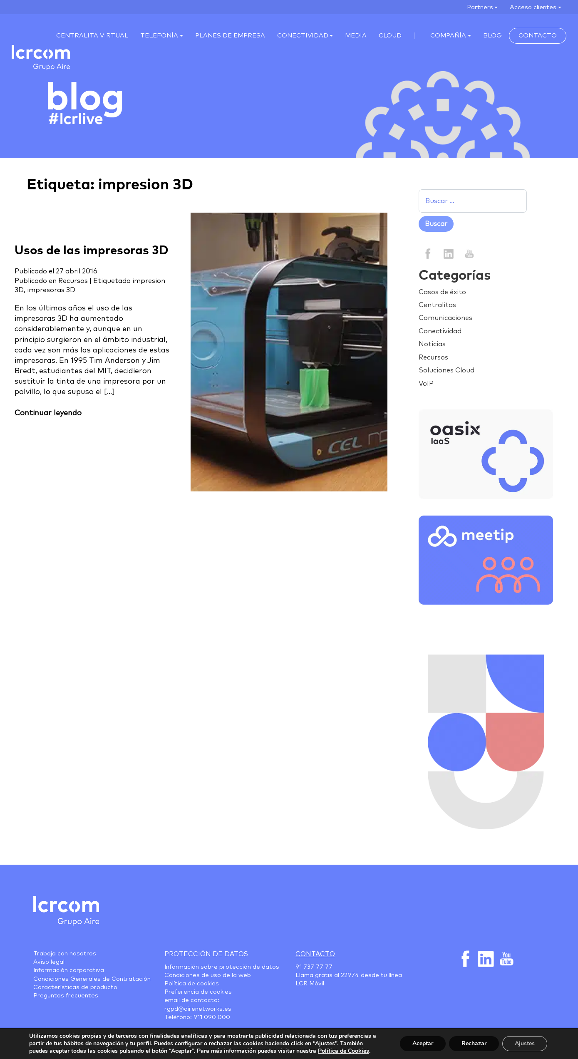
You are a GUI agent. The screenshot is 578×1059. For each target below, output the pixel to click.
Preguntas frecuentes (65, 996)
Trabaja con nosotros (64, 954)
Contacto (537, 35)
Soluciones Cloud (446, 370)
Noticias (432, 344)
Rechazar (473, 1043)
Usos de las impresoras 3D (92, 251)
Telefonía (159, 35)
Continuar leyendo (48, 413)
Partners (480, 7)
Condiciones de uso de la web (207, 975)
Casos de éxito (442, 292)
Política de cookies (191, 984)
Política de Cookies (343, 1051)
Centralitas (437, 305)
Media (356, 35)
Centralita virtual (92, 35)
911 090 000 (211, 1017)
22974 (350, 975)
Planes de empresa (230, 35)
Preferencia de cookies (198, 992)
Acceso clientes (533, 7)
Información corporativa (68, 970)
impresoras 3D (51, 290)
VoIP (426, 383)
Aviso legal (48, 962)
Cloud (390, 35)
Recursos (73, 281)
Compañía (448, 35)
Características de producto (75, 987)
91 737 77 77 (313, 967)
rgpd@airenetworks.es (197, 1009)
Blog (492, 35)
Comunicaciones (445, 318)
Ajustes (525, 1043)
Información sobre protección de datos (221, 967)
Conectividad (302, 35)
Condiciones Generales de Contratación (92, 979)
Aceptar (422, 1043)
